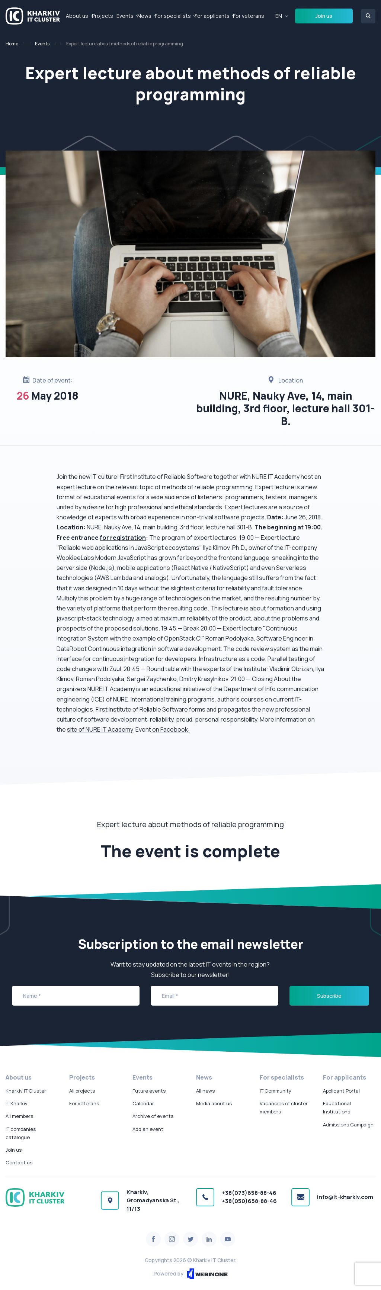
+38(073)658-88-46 (249, 1193)
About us (77, 15)
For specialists (173, 15)
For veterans (248, 15)
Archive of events (152, 1116)
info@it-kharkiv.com (345, 1197)
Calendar (143, 1103)
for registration (123, 537)
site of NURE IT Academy (100, 729)
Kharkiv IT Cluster (26, 1090)
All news (205, 1090)
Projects (102, 15)
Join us (324, 15)
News (144, 15)
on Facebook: (170, 729)
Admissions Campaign (348, 1124)
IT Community (275, 1090)
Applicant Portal (341, 1090)
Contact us (19, 1162)
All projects (82, 1090)
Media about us (214, 1103)
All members (19, 1116)
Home (12, 44)
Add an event (147, 1129)
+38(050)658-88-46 (249, 1201)
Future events (149, 1090)
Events (125, 15)
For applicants (212, 15)
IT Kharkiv (17, 1103)
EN (278, 15)
